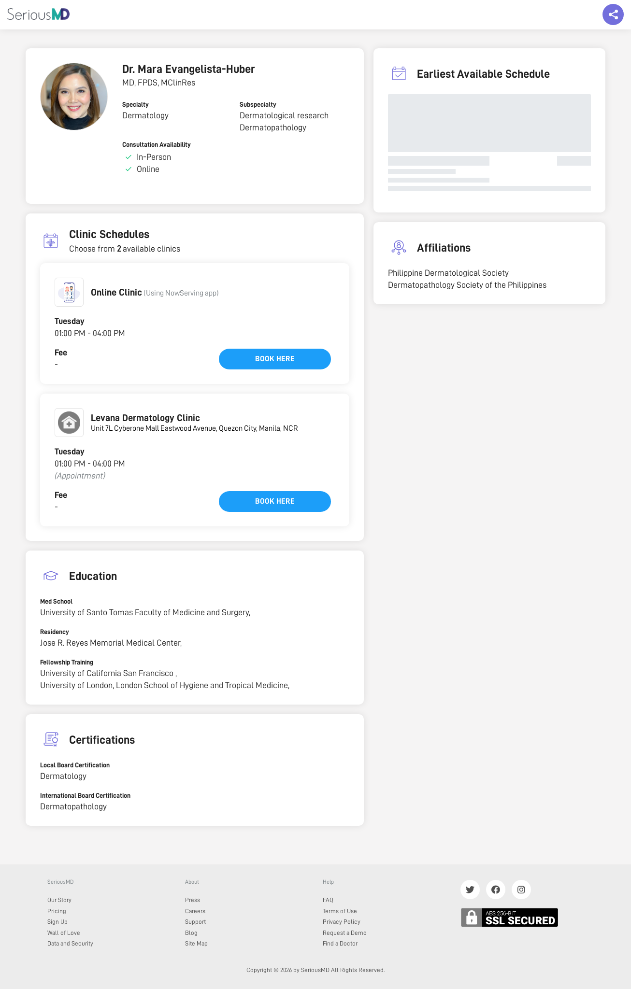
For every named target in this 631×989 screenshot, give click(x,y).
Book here (275, 359)
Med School (56, 601)
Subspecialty (258, 104)
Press (192, 900)
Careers (195, 911)
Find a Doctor (340, 943)
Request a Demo (345, 933)
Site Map (196, 943)
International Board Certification (85, 795)
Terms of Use (340, 911)
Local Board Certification (75, 765)
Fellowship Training (66, 662)
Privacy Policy (341, 921)
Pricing (56, 911)
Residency (54, 631)
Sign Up (57, 921)
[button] (69, 292)
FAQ (328, 900)
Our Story (59, 900)
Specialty (135, 104)
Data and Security (70, 943)
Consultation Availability (156, 144)
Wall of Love (63, 933)
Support (195, 921)
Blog (191, 933)
